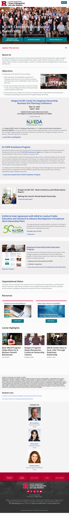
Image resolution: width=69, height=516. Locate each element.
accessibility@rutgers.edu (16, 506)
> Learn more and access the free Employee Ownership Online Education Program (34, 268)
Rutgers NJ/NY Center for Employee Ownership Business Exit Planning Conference (34, 102)
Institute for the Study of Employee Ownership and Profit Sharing (22, 396)
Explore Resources (34, 40)
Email (34, 427)
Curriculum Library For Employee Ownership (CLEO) (17, 399)
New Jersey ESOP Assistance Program (12, 39)
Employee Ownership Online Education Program (43, 248)
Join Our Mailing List (55, 40)
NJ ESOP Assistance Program (16, 146)
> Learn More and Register (11, 137)
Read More (51, 321)
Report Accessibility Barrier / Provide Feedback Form (46, 506)
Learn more (17, 321)
